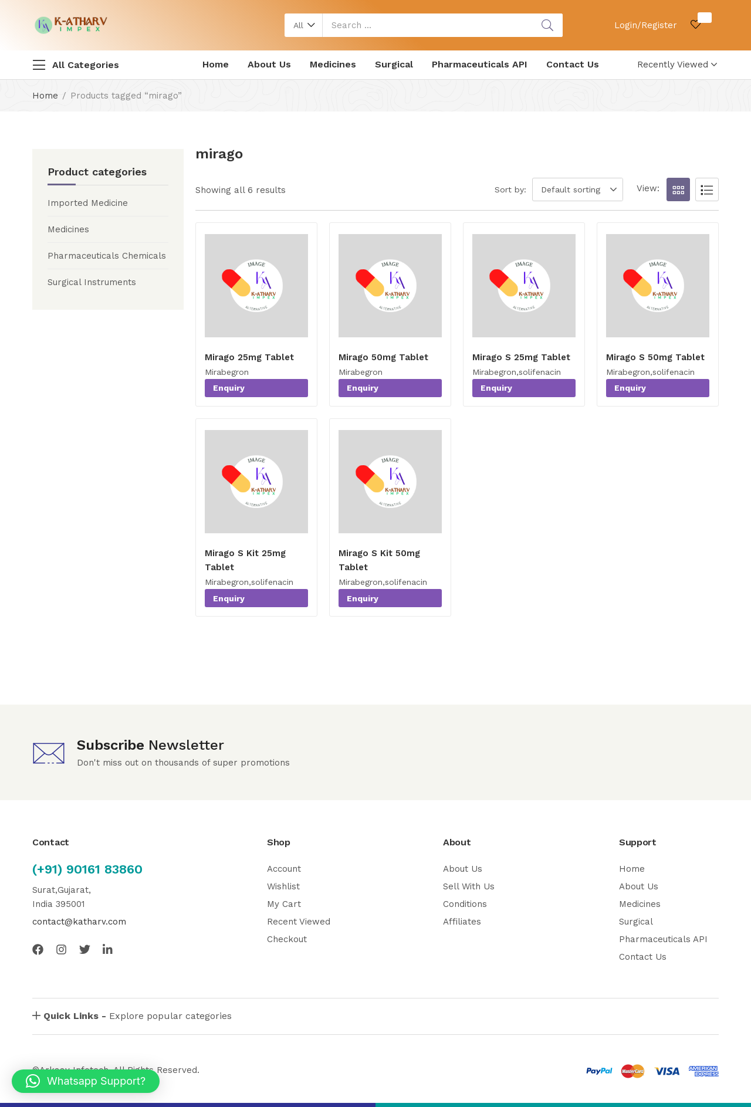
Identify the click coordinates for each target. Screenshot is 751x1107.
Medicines (333, 64)
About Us (269, 64)
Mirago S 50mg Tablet (655, 357)
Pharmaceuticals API (479, 64)
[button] (304, 25)
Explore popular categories (137, 1015)
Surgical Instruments (92, 282)
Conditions (465, 904)
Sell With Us (469, 886)
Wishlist (283, 886)
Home (215, 64)
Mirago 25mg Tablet (249, 357)
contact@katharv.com (79, 921)
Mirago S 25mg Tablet (521, 357)
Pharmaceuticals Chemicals (107, 255)
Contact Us (572, 64)
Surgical (394, 64)
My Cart (284, 904)
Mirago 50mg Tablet (383, 357)
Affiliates (462, 921)
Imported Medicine (88, 203)
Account (284, 869)
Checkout (287, 939)
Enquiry (229, 387)
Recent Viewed (298, 921)
